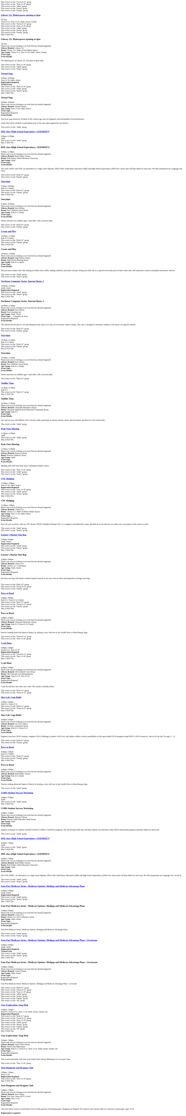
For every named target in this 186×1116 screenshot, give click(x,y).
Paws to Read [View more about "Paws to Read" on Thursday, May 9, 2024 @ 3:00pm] (7, 593)
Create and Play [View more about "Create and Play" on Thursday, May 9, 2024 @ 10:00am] (8, 231)
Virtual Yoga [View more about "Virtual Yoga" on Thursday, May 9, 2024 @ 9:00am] (7, 73)
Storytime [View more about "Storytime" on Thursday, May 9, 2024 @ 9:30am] (5, 181)
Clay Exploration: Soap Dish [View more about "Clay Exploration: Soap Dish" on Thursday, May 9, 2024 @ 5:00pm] (14, 1005)
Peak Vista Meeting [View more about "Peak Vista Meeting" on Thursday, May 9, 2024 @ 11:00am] (10, 429)
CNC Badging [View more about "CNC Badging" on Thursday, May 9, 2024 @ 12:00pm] (7, 478)
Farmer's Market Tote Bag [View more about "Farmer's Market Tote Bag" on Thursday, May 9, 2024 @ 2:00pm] (13, 535)
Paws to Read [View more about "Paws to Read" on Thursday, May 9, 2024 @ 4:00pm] (7, 747)
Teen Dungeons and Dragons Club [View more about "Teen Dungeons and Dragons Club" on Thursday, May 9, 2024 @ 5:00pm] (17, 1067)
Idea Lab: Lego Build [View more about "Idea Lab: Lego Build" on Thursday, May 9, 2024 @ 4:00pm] (11, 697)
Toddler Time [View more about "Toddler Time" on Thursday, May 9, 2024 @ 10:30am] (7, 383)
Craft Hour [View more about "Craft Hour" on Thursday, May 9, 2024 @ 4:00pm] (6, 643)
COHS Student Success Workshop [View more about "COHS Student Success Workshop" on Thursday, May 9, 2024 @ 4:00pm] (17, 793)
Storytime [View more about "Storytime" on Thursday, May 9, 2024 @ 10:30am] (5, 335)
